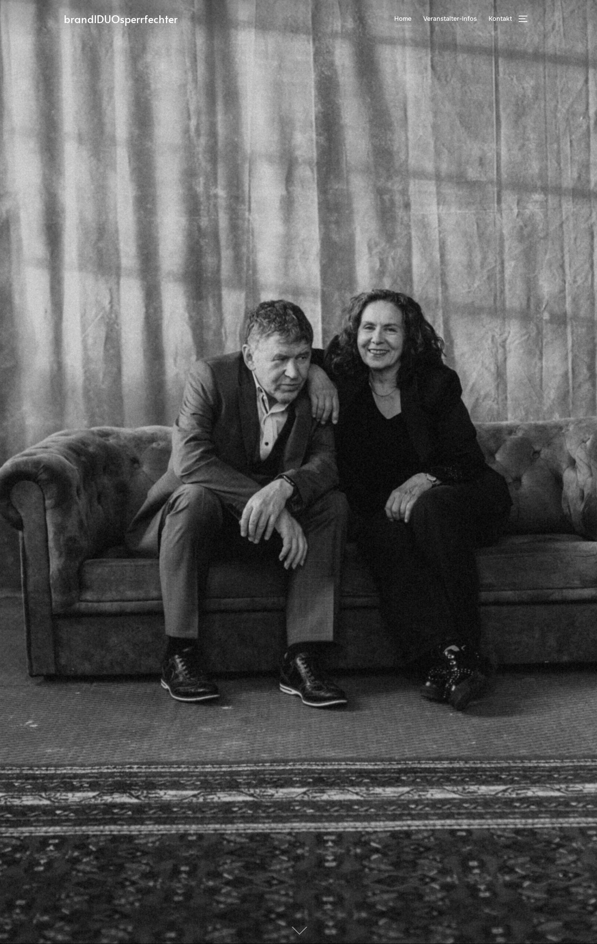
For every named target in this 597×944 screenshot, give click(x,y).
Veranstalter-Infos (450, 20)
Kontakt (500, 20)
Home (402, 20)
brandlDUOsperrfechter (127, 20)
